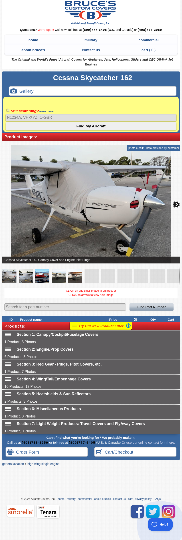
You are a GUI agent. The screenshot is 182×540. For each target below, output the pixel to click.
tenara (48, 511)
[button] (176, 204)
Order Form (23, 452)
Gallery (21, 91)
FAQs (157, 498)
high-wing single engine (43, 464)
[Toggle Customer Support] (160, 524)
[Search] (91, 117)
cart (130, 498)
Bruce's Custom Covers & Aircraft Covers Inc (91, 13)
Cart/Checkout (114, 452)
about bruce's (33, 50)
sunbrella (20, 511)
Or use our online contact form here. (148, 442)
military (91, 40)
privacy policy (143, 498)
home (33, 40)
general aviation (13, 464)
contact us (91, 50)
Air (32, 498)
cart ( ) (149, 50)
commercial (148, 40)
